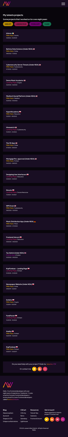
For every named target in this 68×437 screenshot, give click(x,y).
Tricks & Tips (34, 413)
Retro (22, 416)
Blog (4, 410)
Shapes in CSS (7, 418)
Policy (34, 430)
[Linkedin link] (52, 419)
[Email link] (63, 419)
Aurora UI (6, 416)
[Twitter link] (47, 419)
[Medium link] (57, 419)
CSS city (23, 413)
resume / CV (51, 364)
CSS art (23, 410)
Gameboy (23, 418)
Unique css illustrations (10, 421)
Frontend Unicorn (13, 399)
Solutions (33, 416)
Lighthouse (24, 421)
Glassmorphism (8, 413)
